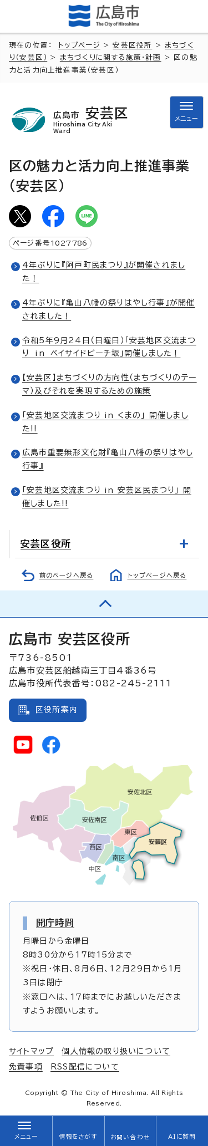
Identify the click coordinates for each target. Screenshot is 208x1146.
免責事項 (26, 1067)
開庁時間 (55, 922)
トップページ (79, 45)
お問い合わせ (130, 1137)
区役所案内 (56, 710)
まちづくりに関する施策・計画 (110, 57)
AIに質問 (182, 1136)
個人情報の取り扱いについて (116, 1051)
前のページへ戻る (66, 575)
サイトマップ (31, 1051)
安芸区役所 (132, 45)
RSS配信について (84, 1067)
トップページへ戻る (157, 575)
